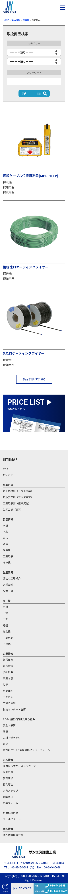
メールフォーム (12, 819)
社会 (5, 744)
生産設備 (8, 572)
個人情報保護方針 (13, 835)
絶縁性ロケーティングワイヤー (25, 267)
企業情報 (8, 653)
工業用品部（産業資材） (17, 503)
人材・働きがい (12, 737)
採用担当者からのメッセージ (19, 766)
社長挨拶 (8, 666)
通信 (5, 544)
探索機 (7, 182)
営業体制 (8, 691)
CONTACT (22, 888)
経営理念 (8, 659)
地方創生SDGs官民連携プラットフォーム (26, 750)
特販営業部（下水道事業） (18, 497)
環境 (5, 731)
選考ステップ (10, 790)
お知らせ (8, 475)
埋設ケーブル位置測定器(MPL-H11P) (30, 175)
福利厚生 (8, 784)
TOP (5, 469)
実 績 (7, 600)
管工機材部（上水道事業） (18, 491)
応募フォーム (10, 803)
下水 (5, 531)
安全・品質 (9, 725)
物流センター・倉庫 (14, 709)
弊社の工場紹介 (12, 578)
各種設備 (8, 584)
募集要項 (8, 797)
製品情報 (8, 519)
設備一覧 (8, 591)
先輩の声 (8, 772)
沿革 (5, 684)
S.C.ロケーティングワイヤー (23, 353)
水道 (5, 525)
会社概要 (8, 672)
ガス (5, 537)
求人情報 (8, 760)
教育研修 (8, 778)
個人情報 (8, 829)
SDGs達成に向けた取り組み (19, 719)
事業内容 (8, 485)
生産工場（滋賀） (13, 509)
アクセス (8, 697)
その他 (7, 562)
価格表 (5, 891)
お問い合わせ (10, 813)
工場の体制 (9, 703)
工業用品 (8, 556)
